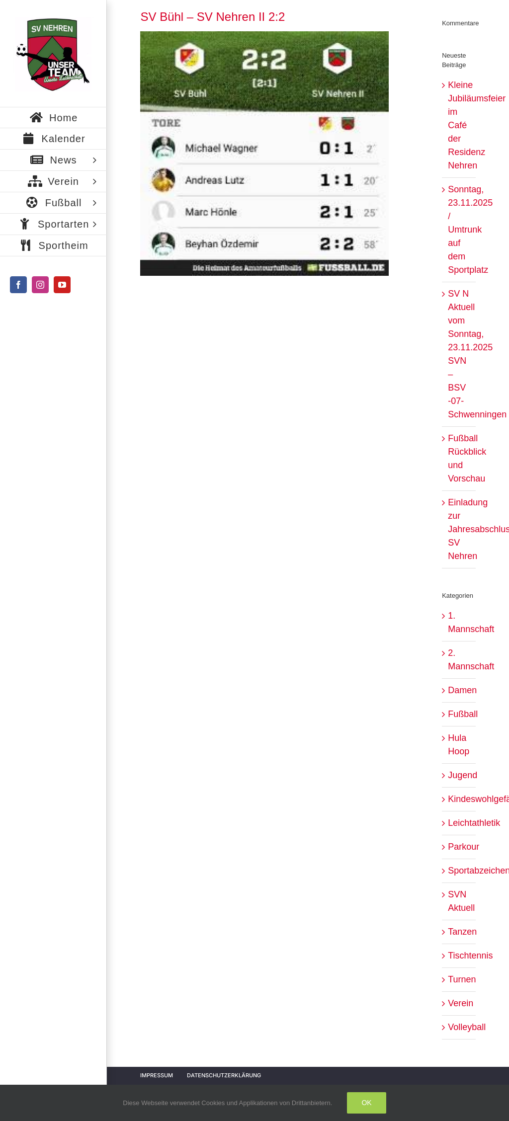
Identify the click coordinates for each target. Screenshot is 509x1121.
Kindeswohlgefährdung (459, 799)
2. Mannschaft (459, 659)
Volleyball (459, 1027)
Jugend (459, 775)
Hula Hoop (458, 744)
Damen (459, 690)
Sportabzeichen (459, 871)
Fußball (459, 714)
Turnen (459, 979)
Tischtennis (459, 956)
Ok (366, 1103)
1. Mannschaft (459, 622)
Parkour (459, 847)
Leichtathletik (459, 823)
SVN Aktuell (459, 901)
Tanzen (459, 932)
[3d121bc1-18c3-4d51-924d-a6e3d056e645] (264, 153)
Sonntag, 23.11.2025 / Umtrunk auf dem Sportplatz (470, 229)
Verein (459, 1003)
